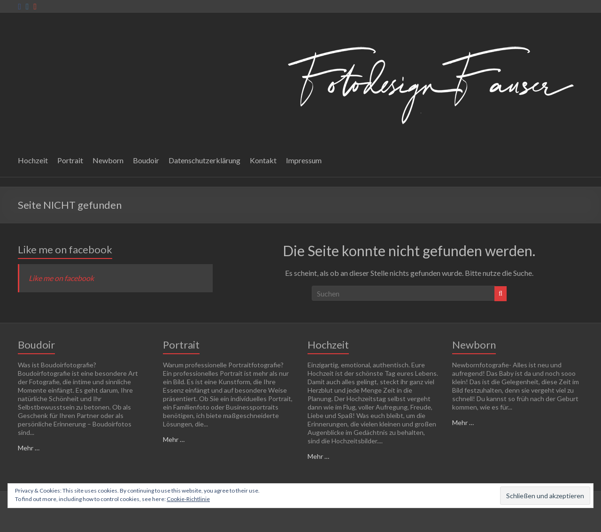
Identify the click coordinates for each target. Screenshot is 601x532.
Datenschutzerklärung (204, 160)
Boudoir (146, 160)
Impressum (304, 160)
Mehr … (28, 448)
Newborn (107, 160)
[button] (428, 83)
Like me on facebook (65, 249)
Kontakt (263, 160)
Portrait (70, 160)
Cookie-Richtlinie (188, 498)
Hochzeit (33, 160)
